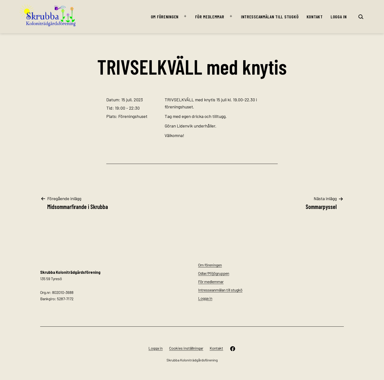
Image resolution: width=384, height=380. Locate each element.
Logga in (339, 16)
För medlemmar (209, 16)
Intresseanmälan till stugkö (270, 16)
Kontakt (315, 16)
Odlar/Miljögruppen (213, 273)
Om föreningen (165, 16)
